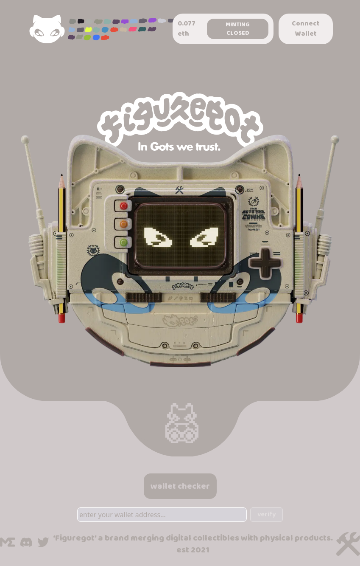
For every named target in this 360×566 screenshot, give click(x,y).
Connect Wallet (306, 28)
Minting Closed (238, 29)
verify (266, 514)
